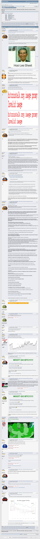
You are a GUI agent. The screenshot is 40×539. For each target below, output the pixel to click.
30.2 (11, 6)
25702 (11, 24)
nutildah (13, 71)
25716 (34, 528)
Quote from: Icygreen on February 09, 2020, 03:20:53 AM (16, 403)
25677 (32, 23)
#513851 (37, 334)
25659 (34, 22)
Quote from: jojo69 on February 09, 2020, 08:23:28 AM (14, 460)
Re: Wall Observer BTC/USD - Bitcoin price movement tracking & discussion (21, 84)
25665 (11, 23)
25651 (20, 22)
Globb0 (3, 172)
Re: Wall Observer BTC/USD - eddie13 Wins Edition (17, 391)
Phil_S (3, 439)
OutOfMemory (14, 202)
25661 (4, 23)
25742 (14, 25)
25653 (23, 22)
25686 (14, 527)
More (15, 7)
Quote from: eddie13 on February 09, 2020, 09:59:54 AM (14, 131)
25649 (16, 22)
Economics (10, 9)
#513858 (37, 469)
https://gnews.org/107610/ (12, 41)
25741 (13, 25)
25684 (11, 527)
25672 (23, 23)
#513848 (37, 300)
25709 (23, 24)
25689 (20, 527)
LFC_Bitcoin (4, 417)
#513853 (37, 379)
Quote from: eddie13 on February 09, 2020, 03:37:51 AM (15, 394)
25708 (21, 24)
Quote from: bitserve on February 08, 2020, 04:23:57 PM (16, 177)
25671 (21, 23)
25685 (13, 527)
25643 (6, 22)
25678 (34, 23)
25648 (14, 22)
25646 (11, 22)
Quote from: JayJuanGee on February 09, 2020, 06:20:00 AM (15, 174)
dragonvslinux (4, 492)
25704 (14, 24)
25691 (23, 527)
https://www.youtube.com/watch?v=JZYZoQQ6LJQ (15, 524)
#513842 (37, 70)
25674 (27, 23)
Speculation (14, 9)
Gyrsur (3, 313)
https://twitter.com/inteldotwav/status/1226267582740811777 (16, 126)
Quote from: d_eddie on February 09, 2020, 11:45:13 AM (14, 393)
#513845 (37, 153)
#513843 (37, 85)
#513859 (37, 481)
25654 (25, 22)
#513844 (37, 129)
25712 (28, 24)
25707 (20, 24)
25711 (27, 24)
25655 (27, 22)
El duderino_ (13, 301)
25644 (7, 22)
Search (8, 7)
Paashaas (3, 84)
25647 (13, 22)
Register (12, 7)
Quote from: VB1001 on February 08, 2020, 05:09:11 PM (15, 175)
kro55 (3, 378)
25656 (28, 22)
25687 (16, 527)
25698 (4, 24)
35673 (19, 25)
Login (10, 7)
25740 (11, 25)
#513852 (37, 356)
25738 (7, 25)
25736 (4, 25)
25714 (32, 24)
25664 (9, 23)
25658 (32, 22)
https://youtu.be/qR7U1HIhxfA (12, 373)
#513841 (37, 30)
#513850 (37, 327)
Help (6, 7)
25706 (18, 24)
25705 (16, 24)
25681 (6, 527)
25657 (30, 22)
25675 (28, 23)
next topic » (37, 24)
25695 (31, 527)
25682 (7, 527)
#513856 (37, 440)
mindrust (13, 379)
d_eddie (3, 469)
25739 (9, 25)
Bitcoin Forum (3, 9)
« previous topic (36, 23)
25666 (13, 23)
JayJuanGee (16, 379)
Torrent (13, 6)
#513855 (37, 417)
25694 (29, 527)
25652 (21, 22)
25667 (14, 23)
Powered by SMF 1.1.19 (15, 537)
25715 (34, 24)
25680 (4, 527)
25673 (25, 23)
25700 (7, 24)
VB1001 (21, 440)
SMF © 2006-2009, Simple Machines (23, 537)
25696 (32, 527)
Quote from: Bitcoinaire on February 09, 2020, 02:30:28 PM (15, 494)
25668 (16, 23)
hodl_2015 (3, 152)
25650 (18, 22)
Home (3, 7)
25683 (9, 527)
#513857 (37, 453)
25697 (2, 24)
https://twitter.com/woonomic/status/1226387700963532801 (16, 487)
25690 (21, 527)
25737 (6, 25)
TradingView (19, 382)
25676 (30, 23)
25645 (9, 22)
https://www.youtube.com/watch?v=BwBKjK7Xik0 (15, 295)
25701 (9, 24)
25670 (20, 23)
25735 (2, 25)
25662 (6, 23)
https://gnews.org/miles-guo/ (12, 156)
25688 (18, 527)
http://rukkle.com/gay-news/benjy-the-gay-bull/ (14, 465)
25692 (25, 527)
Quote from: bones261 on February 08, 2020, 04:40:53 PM (16, 176)
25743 (16, 25)
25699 (6, 24)
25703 (13, 24)
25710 (25, 24)
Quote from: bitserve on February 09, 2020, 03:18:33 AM (15, 399)
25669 (18, 23)
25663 (7, 23)
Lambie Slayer (4, 128)
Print (37, 25)
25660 (2, 23)
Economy (7, 9)
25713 (30, 24)
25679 (2, 527)
